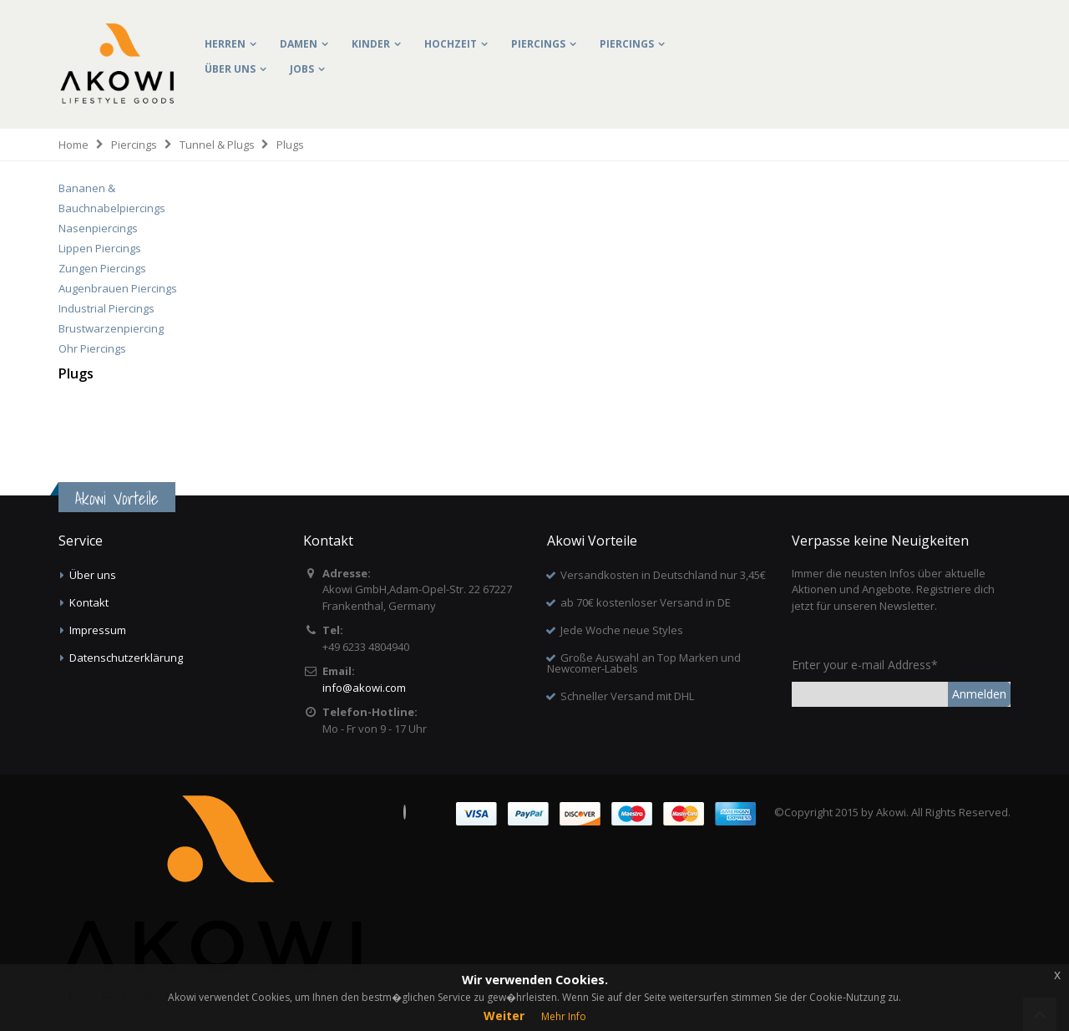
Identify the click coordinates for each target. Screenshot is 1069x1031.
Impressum (97, 629)
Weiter (504, 1015)
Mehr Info (563, 1016)
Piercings (538, 44)
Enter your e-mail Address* (865, 665)
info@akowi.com (364, 687)
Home (73, 144)
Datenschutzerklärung (126, 657)
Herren (225, 44)
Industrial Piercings (106, 308)
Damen (298, 44)
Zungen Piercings (102, 268)
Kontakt (89, 602)
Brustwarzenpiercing (111, 328)
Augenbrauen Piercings (117, 288)
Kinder (371, 44)
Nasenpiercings (98, 228)
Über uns (230, 69)
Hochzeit (450, 44)
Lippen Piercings (99, 248)
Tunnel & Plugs (217, 144)
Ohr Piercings (92, 348)
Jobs (302, 69)
